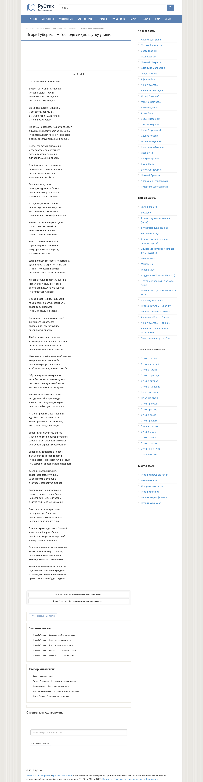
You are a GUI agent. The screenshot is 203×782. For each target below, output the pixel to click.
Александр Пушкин (151, 39)
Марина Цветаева (151, 102)
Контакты (107, 775)
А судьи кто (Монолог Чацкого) (158, 275)
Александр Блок (150, 107)
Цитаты (134, 19)
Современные (66, 19)
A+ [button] (82, 74)
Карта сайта (152, 775)
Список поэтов (85, 19)
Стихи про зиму (149, 409)
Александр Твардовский (154, 181)
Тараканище (148, 269)
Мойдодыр (147, 264)
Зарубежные (48, 19)
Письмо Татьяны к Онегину (156, 306)
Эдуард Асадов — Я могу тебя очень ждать (51, 683)
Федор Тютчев (149, 73)
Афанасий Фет (149, 79)
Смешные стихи (149, 426)
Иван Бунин (147, 152)
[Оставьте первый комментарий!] (78, 729)
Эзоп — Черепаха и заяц (43, 673)
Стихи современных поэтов (43, 612)
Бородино (146, 212)
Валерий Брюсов (150, 158)
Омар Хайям (147, 164)
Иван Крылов (148, 56)
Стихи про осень (150, 403)
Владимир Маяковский (153, 68)
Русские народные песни (154, 474)
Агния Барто (147, 113)
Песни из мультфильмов (154, 497)
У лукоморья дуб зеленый (155, 227)
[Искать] (170, 8)
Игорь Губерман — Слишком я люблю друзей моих (54, 632)
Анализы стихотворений (38, 772)
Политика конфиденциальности (129, 775)
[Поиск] (112, 8)
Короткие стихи (149, 392)
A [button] (74, 74)
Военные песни (149, 480)
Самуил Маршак (150, 124)
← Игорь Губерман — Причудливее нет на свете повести (53, 596)
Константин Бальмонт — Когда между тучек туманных (56, 688)
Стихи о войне (148, 437)
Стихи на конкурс (150, 448)
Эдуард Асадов (149, 135)
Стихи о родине (149, 443)
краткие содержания (62, 772)
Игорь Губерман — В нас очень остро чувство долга (54, 647)
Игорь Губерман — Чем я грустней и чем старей (53, 642)
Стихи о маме (148, 432)
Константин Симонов (152, 147)
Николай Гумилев (150, 175)
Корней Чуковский (151, 130)
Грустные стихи (149, 398)
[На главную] (41, 10)
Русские (33, 19)
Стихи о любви (149, 358)
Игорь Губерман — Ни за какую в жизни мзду (52, 637)
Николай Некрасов (151, 62)
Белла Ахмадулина (151, 169)
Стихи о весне (148, 415)
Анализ (146, 19)
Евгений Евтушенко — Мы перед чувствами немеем (54, 678)
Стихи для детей (150, 364)
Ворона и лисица (150, 233)
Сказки (168, 19)
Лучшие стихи (118, 19)
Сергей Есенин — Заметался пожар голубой (51, 693)
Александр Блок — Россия (155, 317)
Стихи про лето (149, 420)
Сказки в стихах (149, 454)
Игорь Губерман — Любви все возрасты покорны (53, 652)
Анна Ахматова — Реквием (155, 322)
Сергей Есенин (149, 51)
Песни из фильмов (151, 503)
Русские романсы (150, 491)
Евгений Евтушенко (151, 141)
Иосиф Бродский (150, 96)
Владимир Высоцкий (152, 90)
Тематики (102, 19)
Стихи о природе (150, 375)
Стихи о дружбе (149, 381)
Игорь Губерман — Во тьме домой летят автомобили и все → (104, 596)
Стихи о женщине (150, 386)
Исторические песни (152, 486)
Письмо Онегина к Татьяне (155, 311)
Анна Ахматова (149, 85)
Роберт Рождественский (154, 186)
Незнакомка (148, 258)
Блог (157, 19)
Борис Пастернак (150, 118)
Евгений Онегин (149, 207)
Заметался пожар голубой (155, 338)
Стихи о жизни (149, 369)
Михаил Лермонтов (151, 45)
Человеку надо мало (152, 300)
